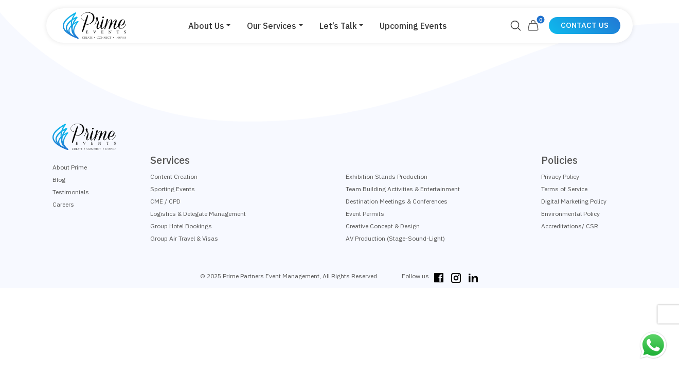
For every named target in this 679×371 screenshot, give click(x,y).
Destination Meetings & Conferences (397, 201)
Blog (58, 179)
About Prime (69, 167)
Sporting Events (172, 189)
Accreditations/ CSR (569, 226)
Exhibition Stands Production (386, 176)
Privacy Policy (560, 176)
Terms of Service (564, 189)
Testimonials (70, 192)
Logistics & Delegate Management (198, 213)
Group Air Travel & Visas (184, 238)
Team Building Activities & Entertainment (403, 189)
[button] (209, 26)
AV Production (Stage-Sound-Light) (395, 238)
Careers (63, 204)
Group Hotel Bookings (181, 226)
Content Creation (174, 176)
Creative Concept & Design (383, 226)
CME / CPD (165, 201)
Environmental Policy (570, 213)
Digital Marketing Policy (573, 201)
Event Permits (365, 213)
